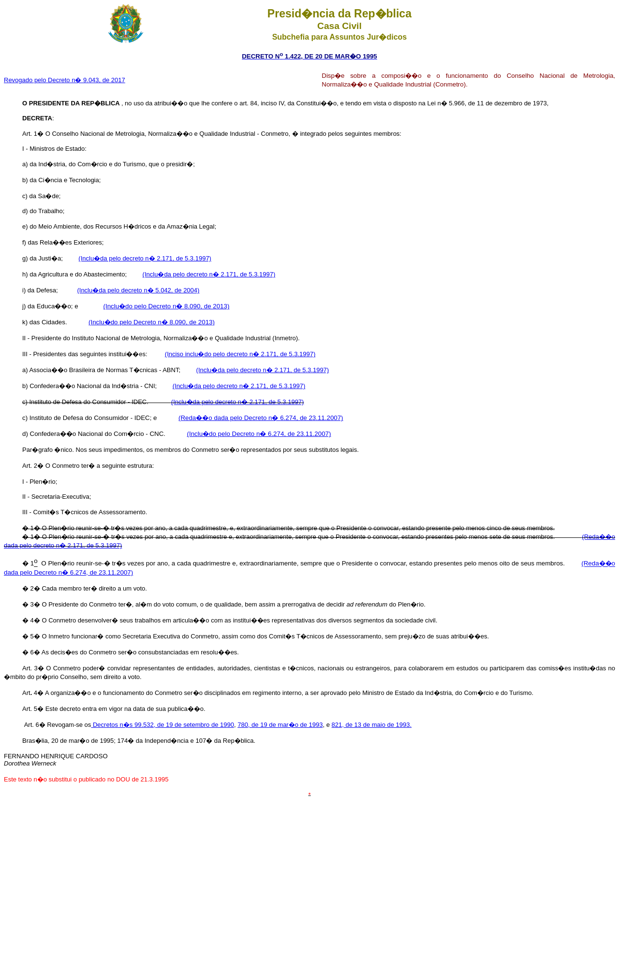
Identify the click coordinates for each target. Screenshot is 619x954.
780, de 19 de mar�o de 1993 (280, 724)
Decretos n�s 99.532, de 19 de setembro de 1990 (162, 724)
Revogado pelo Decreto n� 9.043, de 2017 (64, 80)
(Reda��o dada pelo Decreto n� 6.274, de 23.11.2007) (260, 417)
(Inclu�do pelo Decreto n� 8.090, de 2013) (166, 306)
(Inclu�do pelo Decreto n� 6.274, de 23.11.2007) (259, 433)
